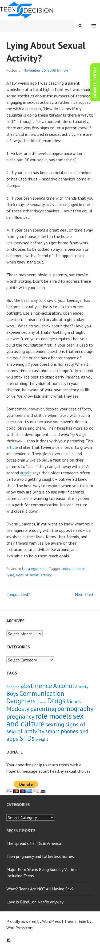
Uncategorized (34, 568)
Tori (65, 70)
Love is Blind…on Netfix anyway (34, 901)
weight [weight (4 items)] (41, 739)
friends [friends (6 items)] (73, 701)
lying (10, 575)
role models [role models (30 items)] (53, 716)
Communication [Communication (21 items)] (41, 693)
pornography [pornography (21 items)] (75, 708)
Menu (93, 25)
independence (73, 568)
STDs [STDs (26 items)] (26, 738)
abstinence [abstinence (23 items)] (36, 685)
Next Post (84, 594)
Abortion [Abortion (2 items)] (12, 687)
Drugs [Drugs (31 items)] (56, 700)
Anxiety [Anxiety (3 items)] (81, 686)
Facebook (8, 940)
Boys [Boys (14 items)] (12, 693)
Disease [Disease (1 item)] (41, 702)
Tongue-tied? (18, 594)
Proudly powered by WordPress (33, 921)
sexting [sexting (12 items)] (55, 724)
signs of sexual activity (34, 575)
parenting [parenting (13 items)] (43, 709)
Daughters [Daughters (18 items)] (20, 701)
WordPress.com (20, 927)
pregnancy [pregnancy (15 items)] (20, 716)
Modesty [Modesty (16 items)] (17, 709)
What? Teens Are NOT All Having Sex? (40, 888)
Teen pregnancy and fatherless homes (40, 856)
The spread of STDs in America (33, 843)
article (12, 447)
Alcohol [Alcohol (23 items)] (63, 685)
